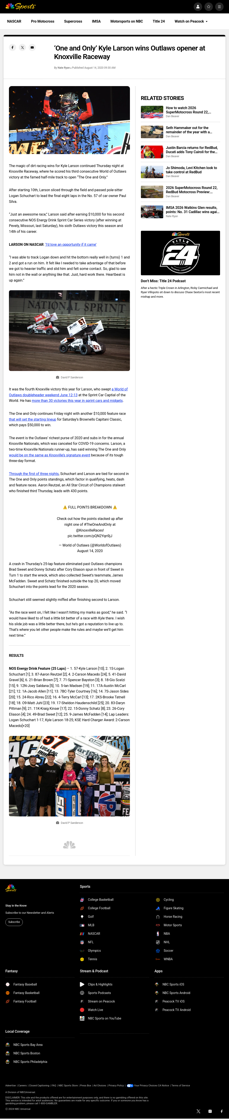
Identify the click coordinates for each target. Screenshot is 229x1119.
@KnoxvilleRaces (89, 530)
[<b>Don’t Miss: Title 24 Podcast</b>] (180, 253)
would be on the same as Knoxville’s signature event (49, 455)
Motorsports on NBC (126, 21)
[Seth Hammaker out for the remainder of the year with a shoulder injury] (152, 132)
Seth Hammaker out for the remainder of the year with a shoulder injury (188, 130)
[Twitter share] (22, 47)
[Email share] (32, 47)
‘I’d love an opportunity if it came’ (70, 244)
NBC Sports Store (68, 1085)
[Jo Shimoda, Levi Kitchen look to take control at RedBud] (152, 172)
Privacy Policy (116, 1085)
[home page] (20, 6)
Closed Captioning (39, 1085)
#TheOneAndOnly (98, 524)
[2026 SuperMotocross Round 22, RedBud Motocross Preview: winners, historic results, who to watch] (152, 192)
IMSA (96, 21)
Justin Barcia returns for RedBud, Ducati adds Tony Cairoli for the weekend (192, 150)
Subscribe (14, 922)
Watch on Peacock (191, 21)
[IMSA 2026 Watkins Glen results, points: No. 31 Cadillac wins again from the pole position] (152, 212)
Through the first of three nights (34, 474)
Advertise (10, 1085)
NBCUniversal (27, 1092)
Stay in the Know (16, 905)
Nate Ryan (64, 67)
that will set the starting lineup (32, 419)
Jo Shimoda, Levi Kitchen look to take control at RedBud (191, 170)
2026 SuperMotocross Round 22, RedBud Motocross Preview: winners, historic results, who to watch (192, 190)
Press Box (85, 1085)
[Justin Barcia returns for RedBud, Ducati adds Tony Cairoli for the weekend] (152, 152)
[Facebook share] (12, 47)
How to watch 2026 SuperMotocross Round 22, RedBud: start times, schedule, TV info (192, 110)
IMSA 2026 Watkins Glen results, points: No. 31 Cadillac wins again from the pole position (192, 210)
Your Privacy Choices (145, 1085)
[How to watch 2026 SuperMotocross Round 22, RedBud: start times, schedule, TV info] (152, 112)
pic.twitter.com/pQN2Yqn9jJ (90, 536)
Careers (22, 1085)
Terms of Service (181, 1085)
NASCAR (14, 21)
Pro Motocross (42, 21)
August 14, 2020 (90, 551)
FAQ (54, 1085)
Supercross (73, 21)
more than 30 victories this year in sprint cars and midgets (77, 400)
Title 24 (159, 21)
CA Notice (163, 1085)
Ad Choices (99, 1085)
